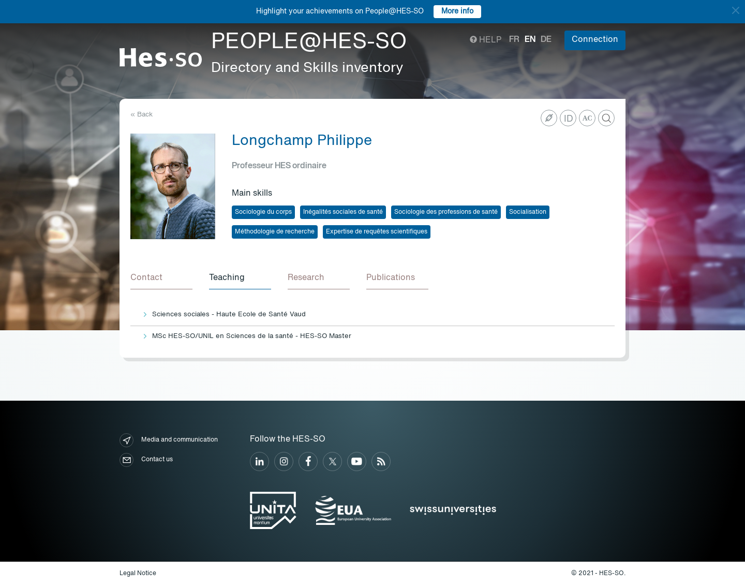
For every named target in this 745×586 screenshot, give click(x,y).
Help (485, 40)
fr (514, 40)
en (530, 40)
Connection (595, 40)
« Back (141, 114)
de (546, 40)
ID (568, 119)
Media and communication (169, 440)
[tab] (161, 278)
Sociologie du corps (263, 212)
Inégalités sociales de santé (343, 212)
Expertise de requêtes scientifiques (376, 232)
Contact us (146, 460)
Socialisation (527, 212)
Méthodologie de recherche (275, 232)
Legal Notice (138, 573)
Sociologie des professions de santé (446, 212)
